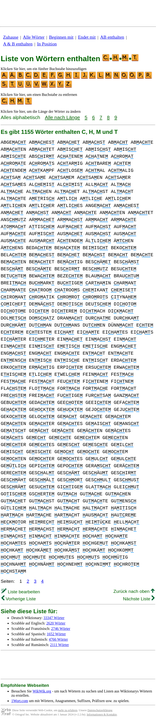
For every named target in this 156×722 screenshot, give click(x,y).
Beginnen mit (61, 37)
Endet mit (87, 37)
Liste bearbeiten (20, 591)
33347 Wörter (54, 618)
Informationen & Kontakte (102, 714)
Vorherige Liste (18, 598)
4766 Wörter (58, 639)
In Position (47, 43)
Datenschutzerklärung (100, 710)
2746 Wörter (60, 629)
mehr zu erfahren (67, 710)
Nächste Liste (139, 598)
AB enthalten (112, 37)
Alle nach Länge (62, 117)
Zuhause (10, 37)
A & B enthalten (17, 43)
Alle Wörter (33, 37)
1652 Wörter (56, 634)
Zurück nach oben (134, 591)
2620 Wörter (55, 623)
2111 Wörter (59, 645)
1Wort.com (19, 701)
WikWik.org (41, 691)
